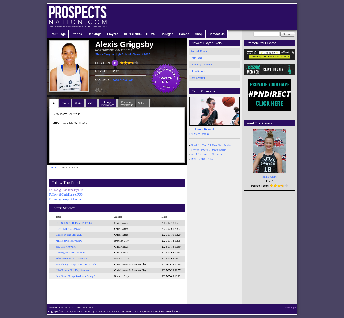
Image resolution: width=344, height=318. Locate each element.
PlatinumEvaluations (126, 103)
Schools (142, 103)
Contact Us (216, 34)
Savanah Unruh (198, 51)
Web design (290, 307)
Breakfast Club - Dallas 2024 (206, 154)
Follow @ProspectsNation (65, 199)
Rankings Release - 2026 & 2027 (73, 252)
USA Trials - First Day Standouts (73, 270)
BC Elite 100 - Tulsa (202, 159)
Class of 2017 (141, 54)
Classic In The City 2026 (69, 234)
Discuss (205, 133)
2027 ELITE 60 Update (68, 228)
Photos (65, 103)
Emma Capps (270, 176)
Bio (54, 103)
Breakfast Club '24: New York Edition (211, 145)
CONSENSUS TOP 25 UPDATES (74, 223)
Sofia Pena (196, 57)
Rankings (95, 34)
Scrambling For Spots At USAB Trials (76, 264)
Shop (199, 34)
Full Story (194, 133)
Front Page (58, 34)
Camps (184, 34)
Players (112, 34)
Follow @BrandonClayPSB (66, 190)
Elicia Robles (197, 71)
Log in (53, 167)
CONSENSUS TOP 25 (139, 34)
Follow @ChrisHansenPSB (66, 194)
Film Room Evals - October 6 (71, 258)
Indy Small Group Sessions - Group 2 (75, 276)
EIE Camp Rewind (66, 246)
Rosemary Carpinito (201, 64)
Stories (77, 34)
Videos (91, 103)
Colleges (166, 34)
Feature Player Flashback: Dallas (208, 149)
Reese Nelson (197, 77)
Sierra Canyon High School (113, 54)
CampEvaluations (107, 103)
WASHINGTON (122, 79)
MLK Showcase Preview (69, 240)
